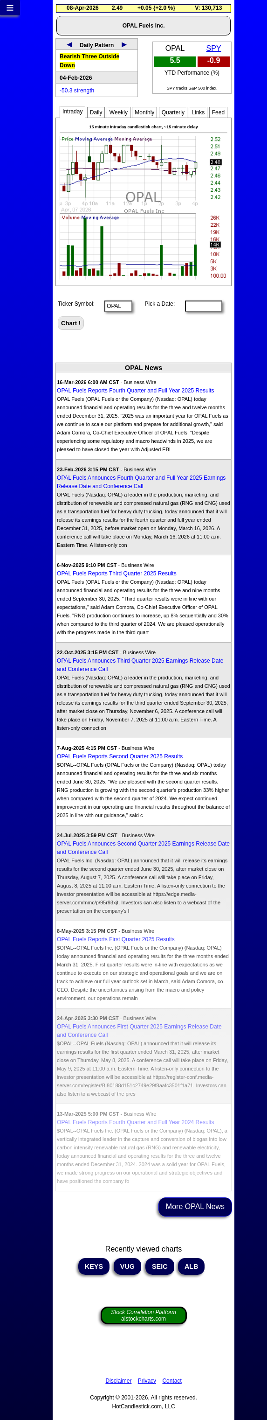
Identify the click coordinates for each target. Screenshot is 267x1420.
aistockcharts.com (143, 1315)
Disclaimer (118, 1381)
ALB (191, 1266)
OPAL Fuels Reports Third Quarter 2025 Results (117, 573)
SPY (213, 48)
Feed (218, 112)
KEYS (94, 1266)
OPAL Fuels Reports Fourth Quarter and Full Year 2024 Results (135, 1122)
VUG (127, 1266)
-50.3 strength (77, 90)
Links (198, 112)
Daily (96, 112)
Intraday (72, 111)
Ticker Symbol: (76, 304)
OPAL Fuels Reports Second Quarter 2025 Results (120, 756)
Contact (171, 1381)
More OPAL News (195, 1206)
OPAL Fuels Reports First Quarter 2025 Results (116, 939)
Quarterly (173, 112)
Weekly (119, 112)
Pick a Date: (156, 304)
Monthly (144, 112)
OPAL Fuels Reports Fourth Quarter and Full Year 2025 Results (135, 390)
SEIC (160, 1266)
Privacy (147, 1381)
